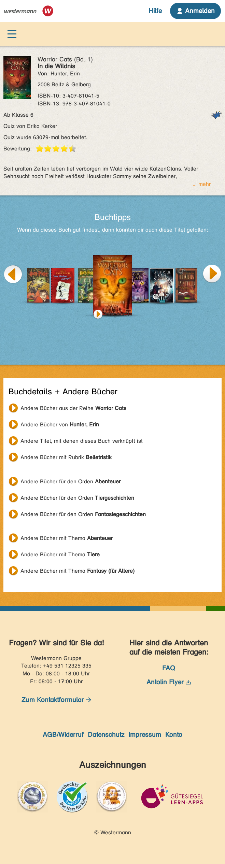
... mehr (202, 184)
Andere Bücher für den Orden (70, 481)
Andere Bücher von (59, 424)
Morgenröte (118, 314)
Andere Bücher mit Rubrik (66, 457)
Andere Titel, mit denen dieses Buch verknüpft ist (81, 441)
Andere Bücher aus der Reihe (73, 408)
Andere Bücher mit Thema (66, 538)
